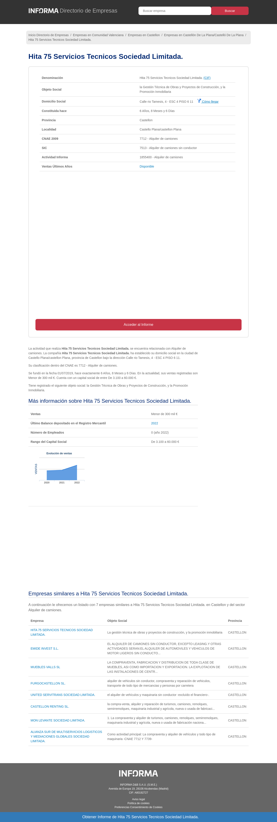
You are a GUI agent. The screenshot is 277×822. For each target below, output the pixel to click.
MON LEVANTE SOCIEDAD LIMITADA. (58, 720)
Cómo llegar (207, 101)
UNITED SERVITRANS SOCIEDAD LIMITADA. (63, 695)
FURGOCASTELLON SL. (48, 683)
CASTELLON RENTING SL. (50, 706)
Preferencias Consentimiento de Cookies (138, 807)
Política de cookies (138, 803)
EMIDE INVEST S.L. (45, 648)
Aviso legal (138, 799)
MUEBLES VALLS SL (45, 667)
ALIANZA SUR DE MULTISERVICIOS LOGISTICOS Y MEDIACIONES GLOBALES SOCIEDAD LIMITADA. (66, 736)
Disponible (147, 166)
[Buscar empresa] (174, 11)
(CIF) (207, 78)
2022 (154, 423)
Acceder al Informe (138, 324)
